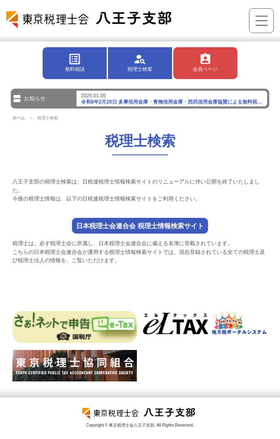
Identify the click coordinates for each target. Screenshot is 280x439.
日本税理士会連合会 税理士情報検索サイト (140, 225)
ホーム (18, 118)
